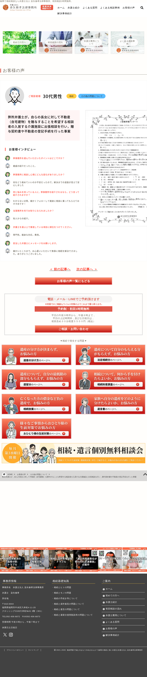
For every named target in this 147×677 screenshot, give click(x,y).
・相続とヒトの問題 (61, 587)
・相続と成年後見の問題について (68, 604)
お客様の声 (129, 7)
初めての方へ (112, 595)
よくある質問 (90, 7)
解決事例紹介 (64, 13)
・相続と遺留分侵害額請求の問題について (72, 615)
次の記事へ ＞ (86, 269)
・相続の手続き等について (65, 598)
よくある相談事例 (110, 7)
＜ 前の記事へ (60, 269)
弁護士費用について (116, 615)
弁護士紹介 (74, 7)
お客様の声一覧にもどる (73, 281)
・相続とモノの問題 (61, 593)
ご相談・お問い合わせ (73, 329)
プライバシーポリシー (15, 650)
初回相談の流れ (114, 608)
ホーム (61, 7)
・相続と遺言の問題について (66, 609)
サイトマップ (33, 650)
